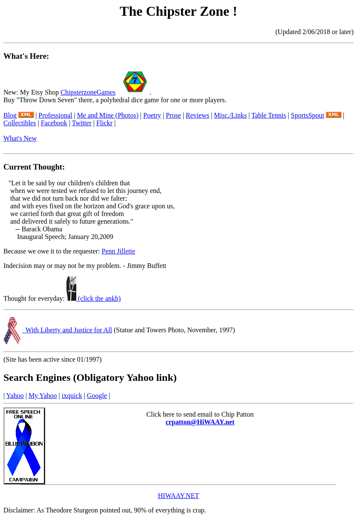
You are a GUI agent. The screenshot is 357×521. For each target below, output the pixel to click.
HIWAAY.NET (178, 495)
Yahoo (15, 395)
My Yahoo (43, 395)
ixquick (72, 395)
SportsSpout (307, 115)
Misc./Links (230, 115)
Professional (55, 115)
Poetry (152, 115)
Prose (173, 115)
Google (97, 395)
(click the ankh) (93, 298)
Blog (10, 115)
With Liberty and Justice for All (67, 330)
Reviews (197, 115)
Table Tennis (268, 115)
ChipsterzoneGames (87, 92)
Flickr (104, 123)
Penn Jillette (118, 251)
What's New (20, 138)
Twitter (82, 123)
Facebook (54, 123)
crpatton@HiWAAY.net (200, 422)
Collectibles (19, 123)
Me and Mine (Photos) (107, 115)
